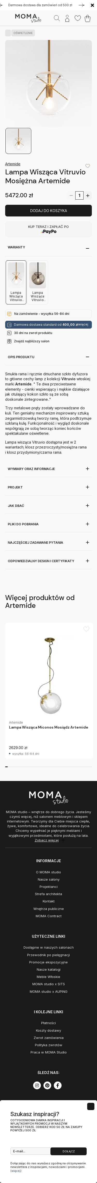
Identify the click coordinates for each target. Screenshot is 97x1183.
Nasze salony (48, 879)
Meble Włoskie (48, 977)
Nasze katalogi (49, 969)
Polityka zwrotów (48, 1045)
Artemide (12, 164)
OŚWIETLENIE (22, 33)
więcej (83, 324)
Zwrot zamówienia (49, 1038)
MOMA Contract (49, 916)
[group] (49, 691)
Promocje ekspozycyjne (48, 962)
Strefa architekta (48, 894)
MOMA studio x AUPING (49, 991)
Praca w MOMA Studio (49, 1052)
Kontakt (49, 901)
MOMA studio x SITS (48, 984)
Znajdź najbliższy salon (31, 341)
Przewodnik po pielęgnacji (48, 955)
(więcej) (15, 1171)
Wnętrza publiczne (48, 909)
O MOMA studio (48, 872)
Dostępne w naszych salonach (49, 947)
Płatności (48, 1023)
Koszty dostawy (48, 1030)
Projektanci (49, 887)
